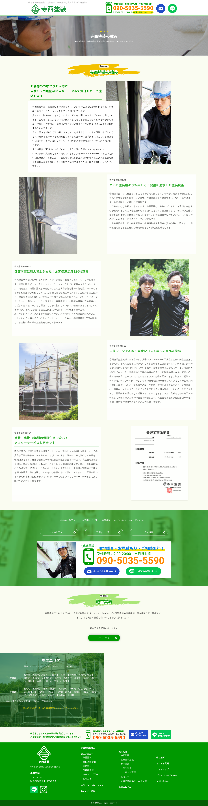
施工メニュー (87, 754)
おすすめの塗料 (88, 791)
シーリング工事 (90, 774)
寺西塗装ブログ (126, 787)
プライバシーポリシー (166, 775)
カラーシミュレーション (92, 785)
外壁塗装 (87, 757)
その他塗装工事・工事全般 (134, 781)
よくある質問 (162, 763)
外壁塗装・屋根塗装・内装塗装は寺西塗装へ (95, 41)
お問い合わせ (162, 781)
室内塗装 (87, 766)
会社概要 (160, 757)
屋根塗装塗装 (89, 762)
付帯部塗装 (88, 770)
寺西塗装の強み (88, 748)
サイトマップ (162, 769)
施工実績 (123, 752)
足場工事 (87, 779)
